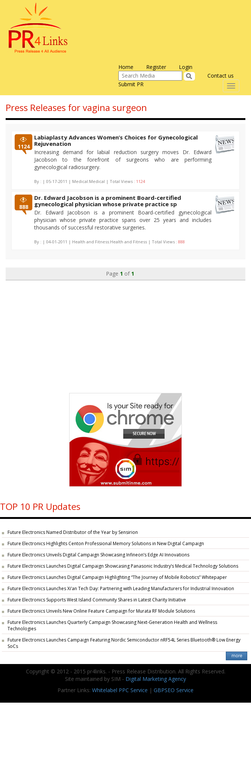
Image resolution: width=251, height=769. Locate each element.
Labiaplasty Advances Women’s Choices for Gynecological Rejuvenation (116, 140)
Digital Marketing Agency (156, 678)
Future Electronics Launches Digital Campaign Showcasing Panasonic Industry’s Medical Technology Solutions (123, 566)
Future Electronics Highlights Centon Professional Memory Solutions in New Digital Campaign (106, 543)
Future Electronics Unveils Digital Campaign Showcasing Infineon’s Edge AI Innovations (98, 555)
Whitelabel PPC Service (120, 690)
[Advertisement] (125, 332)
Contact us (220, 75)
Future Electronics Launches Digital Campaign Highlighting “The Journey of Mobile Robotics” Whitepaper (117, 577)
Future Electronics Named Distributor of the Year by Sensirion (73, 532)
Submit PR (131, 84)
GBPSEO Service (174, 690)
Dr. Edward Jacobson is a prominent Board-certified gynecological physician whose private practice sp (107, 201)
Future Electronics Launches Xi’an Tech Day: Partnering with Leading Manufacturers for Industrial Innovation (121, 588)
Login (185, 66)
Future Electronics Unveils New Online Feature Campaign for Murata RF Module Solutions (101, 611)
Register (156, 66)
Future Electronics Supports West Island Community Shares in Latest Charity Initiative (97, 600)
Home (125, 66)
